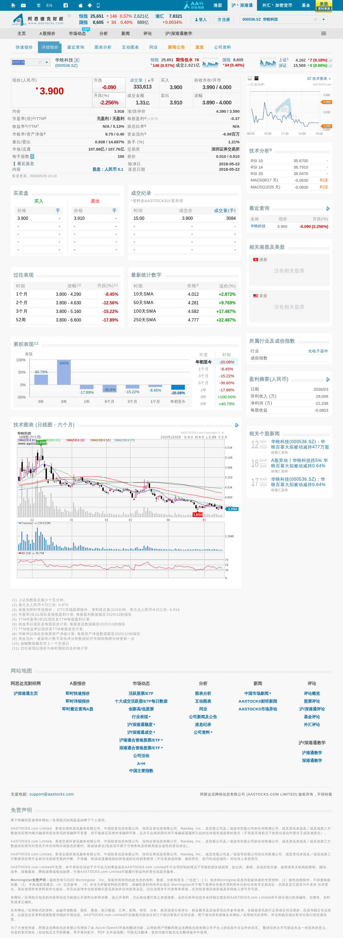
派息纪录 (203, 574)
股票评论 (312, 551)
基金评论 (312, 566)
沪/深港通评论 (312, 558)
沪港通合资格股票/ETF (141, 589)
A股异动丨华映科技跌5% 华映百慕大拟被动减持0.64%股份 (299, 465)
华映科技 (258, 226)
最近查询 (259, 208)
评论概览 (312, 543)
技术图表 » (319, 78)
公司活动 (141, 605)
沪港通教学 (312, 602)
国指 (226, 59)
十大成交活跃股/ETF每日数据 (141, 551)
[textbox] (284, 19)
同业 (203, 558)
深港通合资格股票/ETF (141, 597)
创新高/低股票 (141, 558)
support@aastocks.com (51, 644)
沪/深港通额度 (141, 574)
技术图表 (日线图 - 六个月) (44, 425)
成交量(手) (225, 210)
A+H (141, 613)
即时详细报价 (78, 551)
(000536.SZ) (66, 65)
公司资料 (203, 582)
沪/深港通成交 (141, 582)
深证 (283, 65)
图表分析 (203, 543)
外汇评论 (312, 574)
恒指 (155, 59)
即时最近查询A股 (77, 558)
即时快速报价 (78, 543)
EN (49, 5)
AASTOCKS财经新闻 (257, 551)
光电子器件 (318, 351)
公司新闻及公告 (203, 566)
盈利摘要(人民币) (269, 379)
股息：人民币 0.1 (107, 169)
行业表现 (141, 566)
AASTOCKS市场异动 (257, 558)
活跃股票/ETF (141, 543)
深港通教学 (312, 610)
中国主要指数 (141, 620)
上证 (283, 59)
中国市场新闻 (257, 543)
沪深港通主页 (26, 543)
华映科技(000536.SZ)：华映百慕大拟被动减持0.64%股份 (298, 484)
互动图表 (203, 551)
